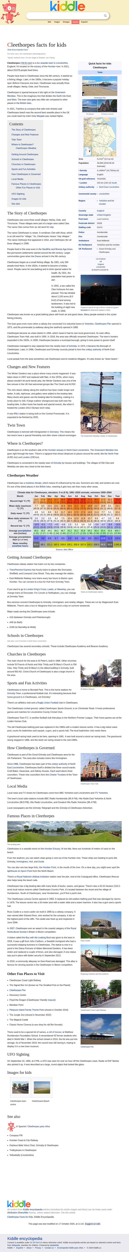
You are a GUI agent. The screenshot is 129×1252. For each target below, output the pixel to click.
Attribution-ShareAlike (17, 1212)
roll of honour (55, 1032)
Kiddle (10, 1248)
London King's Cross (36, 589)
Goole (41, 861)
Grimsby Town (14, 693)
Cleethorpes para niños (39, 1126)
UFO (44, 1061)
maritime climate (33, 483)
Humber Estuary (52, 849)
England (100, 211)
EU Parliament (85, 245)
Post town (83, 219)
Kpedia (75, 22)
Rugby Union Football (47, 703)
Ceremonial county (87, 194)
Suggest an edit (92, 1224)
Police (81, 232)
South (114, 183)
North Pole (113, 454)
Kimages (66, 22)
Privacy (38, 1248)
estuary (37, 66)
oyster (114, 314)
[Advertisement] (64, 32)
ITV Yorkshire (101, 793)
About (29, 1248)
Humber (52, 66)
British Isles (25, 103)
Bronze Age (61, 249)
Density (83, 170)
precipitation (24, 531)
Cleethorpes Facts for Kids (20, 1217)
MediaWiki (54, 1245)
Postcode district (86, 223)
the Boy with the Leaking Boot (36, 937)
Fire (80, 236)
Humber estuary (56, 450)
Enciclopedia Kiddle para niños (70, 1248)
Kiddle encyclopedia (32, 1209)
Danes (38, 256)
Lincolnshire (104, 194)
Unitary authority (86, 187)
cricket (27, 708)
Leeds (50, 589)
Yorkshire (89, 324)
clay (52, 227)
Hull (31, 861)
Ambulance (84, 240)
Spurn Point (26, 871)
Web (49, 22)
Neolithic (46, 249)
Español (84, 22)
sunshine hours (20, 546)
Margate (41, 116)
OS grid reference (87, 179)
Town (99, 72)
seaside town (47, 63)
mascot (51, 1000)
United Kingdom (104, 215)
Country (82, 211)
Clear (99, 15)
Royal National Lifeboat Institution (33, 877)
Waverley (61, 589)
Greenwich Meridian (104, 450)
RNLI (16, 414)
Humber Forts (49, 867)
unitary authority (93, 349)
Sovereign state (86, 215)
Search (105, 16)
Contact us (49, 1248)
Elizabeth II (85, 310)
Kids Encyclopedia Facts (18, 50)
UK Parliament (85, 249)
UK (101, 262)
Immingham (22, 861)
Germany (54, 432)
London (83, 183)
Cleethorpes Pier (100, 98)
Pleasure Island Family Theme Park (27, 1010)
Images (57, 22)
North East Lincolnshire (109, 187)
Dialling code (85, 227)
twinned (25, 432)
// (26, 63)
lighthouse (12, 871)
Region (82, 201)
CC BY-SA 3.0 (36, 1242)
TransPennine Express (20, 570)
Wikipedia (16, 1245)
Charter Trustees (58, 775)
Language (83, 174)
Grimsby (73, 346)
